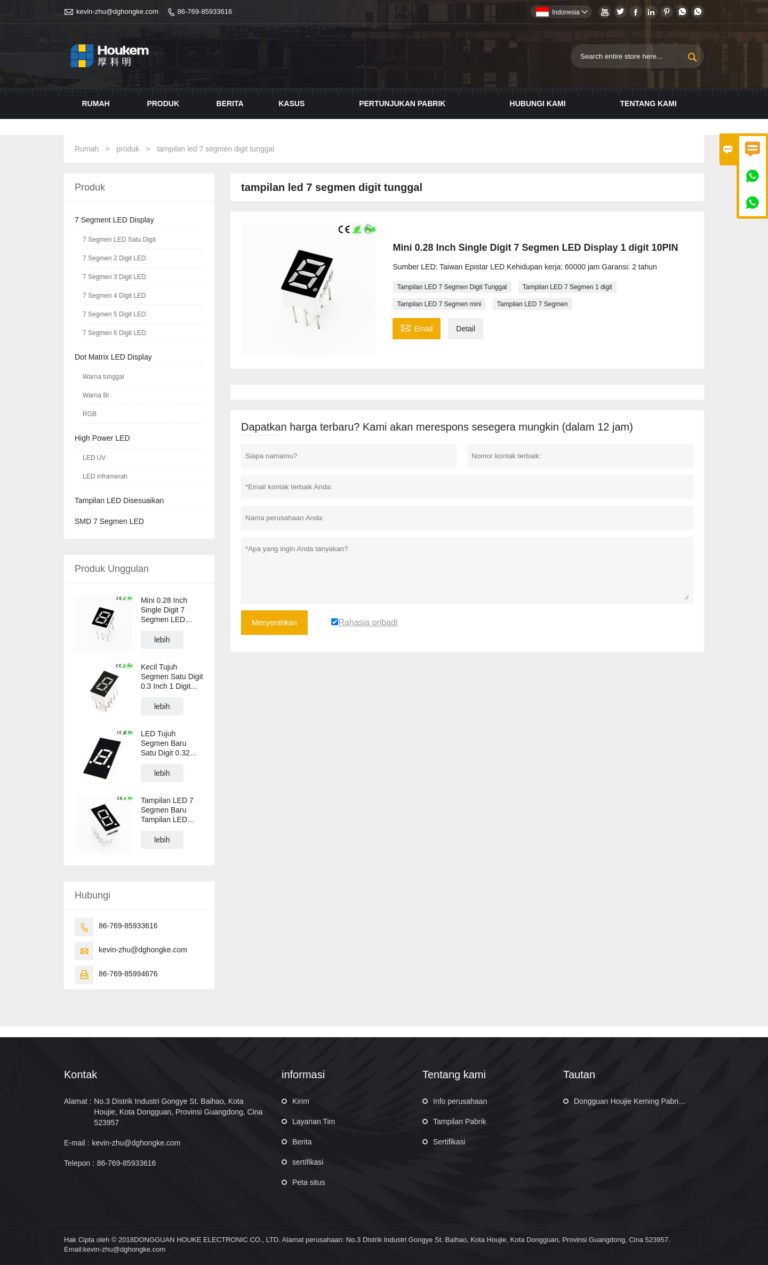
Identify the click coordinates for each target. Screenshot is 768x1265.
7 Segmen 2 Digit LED (114, 258)
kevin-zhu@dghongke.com (117, 11)
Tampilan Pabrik (459, 1121)
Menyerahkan (274, 622)
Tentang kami (648, 103)
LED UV (94, 458)
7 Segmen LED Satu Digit (119, 239)
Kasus (291, 103)
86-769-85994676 (128, 973)
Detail (465, 328)
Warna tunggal (103, 376)
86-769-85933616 (205, 11)
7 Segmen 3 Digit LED (114, 277)
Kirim (300, 1101)
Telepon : (79, 1163)
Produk (163, 103)
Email (417, 327)
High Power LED (102, 438)
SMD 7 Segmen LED (109, 521)
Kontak (80, 1074)
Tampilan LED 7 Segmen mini (439, 304)
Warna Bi (96, 395)
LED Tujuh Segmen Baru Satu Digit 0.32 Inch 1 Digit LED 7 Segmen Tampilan (171, 743)
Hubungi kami (538, 103)
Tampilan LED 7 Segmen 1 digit (567, 287)
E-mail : (76, 1143)
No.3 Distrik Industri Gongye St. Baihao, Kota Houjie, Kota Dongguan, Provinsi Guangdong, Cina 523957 (178, 1112)
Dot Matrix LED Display (113, 357)
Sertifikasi (449, 1141)
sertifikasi (307, 1162)
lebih (162, 639)
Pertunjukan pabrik (402, 103)
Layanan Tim (313, 1121)
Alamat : (77, 1101)
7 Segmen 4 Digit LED (114, 295)
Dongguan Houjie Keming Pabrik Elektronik (645, 1101)
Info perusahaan (460, 1101)
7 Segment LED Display (114, 220)
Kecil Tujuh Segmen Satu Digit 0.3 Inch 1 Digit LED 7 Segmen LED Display (172, 677)
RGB (90, 414)
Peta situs (308, 1182)
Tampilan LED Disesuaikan (119, 500)
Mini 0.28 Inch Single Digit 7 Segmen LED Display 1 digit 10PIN (164, 610)
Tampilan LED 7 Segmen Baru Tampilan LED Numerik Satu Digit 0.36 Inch (172, 810)
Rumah (96, 103)
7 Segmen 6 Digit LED (114, 333)
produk (127, 149)
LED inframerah (105, 476)
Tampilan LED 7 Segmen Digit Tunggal (452, 287)
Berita (230, 103)
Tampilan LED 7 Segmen (532, 304)
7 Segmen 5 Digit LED (114, 314)
